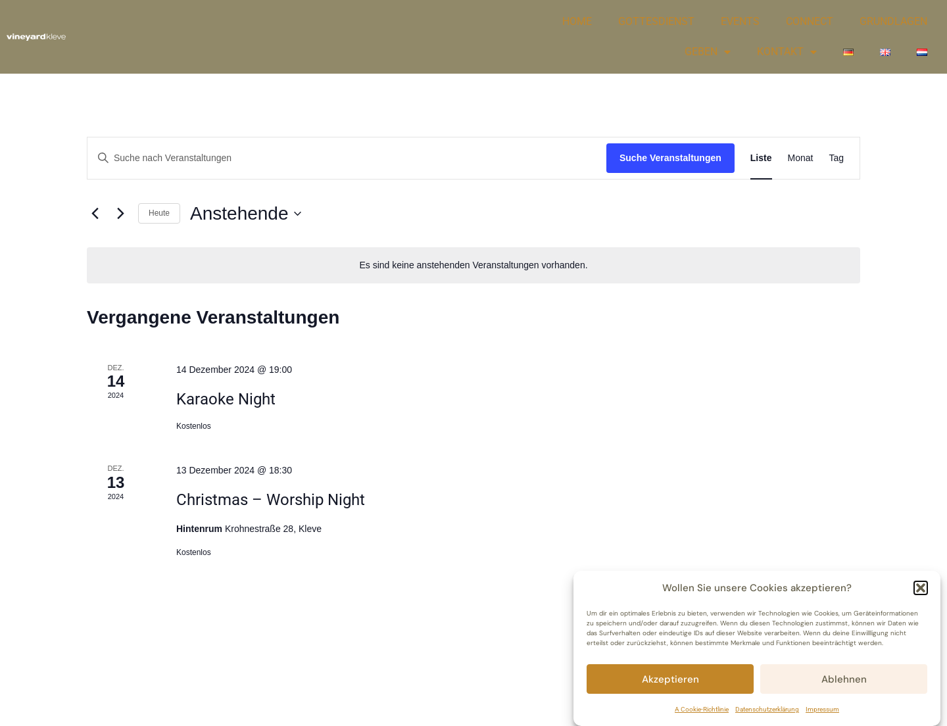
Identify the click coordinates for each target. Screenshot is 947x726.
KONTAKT (787, 52)
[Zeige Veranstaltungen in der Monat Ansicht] (800, 158)
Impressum (822, 709)
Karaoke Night (226, 399)
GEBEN (708, 52)
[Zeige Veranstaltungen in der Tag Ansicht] (836, 158)
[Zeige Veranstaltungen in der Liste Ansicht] (761, 158)
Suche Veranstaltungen (670, 158)
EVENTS (740, 21)
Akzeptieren (670, 679)
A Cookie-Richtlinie (702, 709)
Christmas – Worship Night (270, 500)
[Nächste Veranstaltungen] (120, 214)
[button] (920, 587)
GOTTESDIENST (656, 21)
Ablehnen (844, 679)
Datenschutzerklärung (767, 709)
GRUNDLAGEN (893, 21)
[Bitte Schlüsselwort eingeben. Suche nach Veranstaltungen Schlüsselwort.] (346, 158)
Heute (159, 213)
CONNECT (809, 21)
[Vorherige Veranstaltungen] (95, 214)
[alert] (473, 265)
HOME (577, 21)
